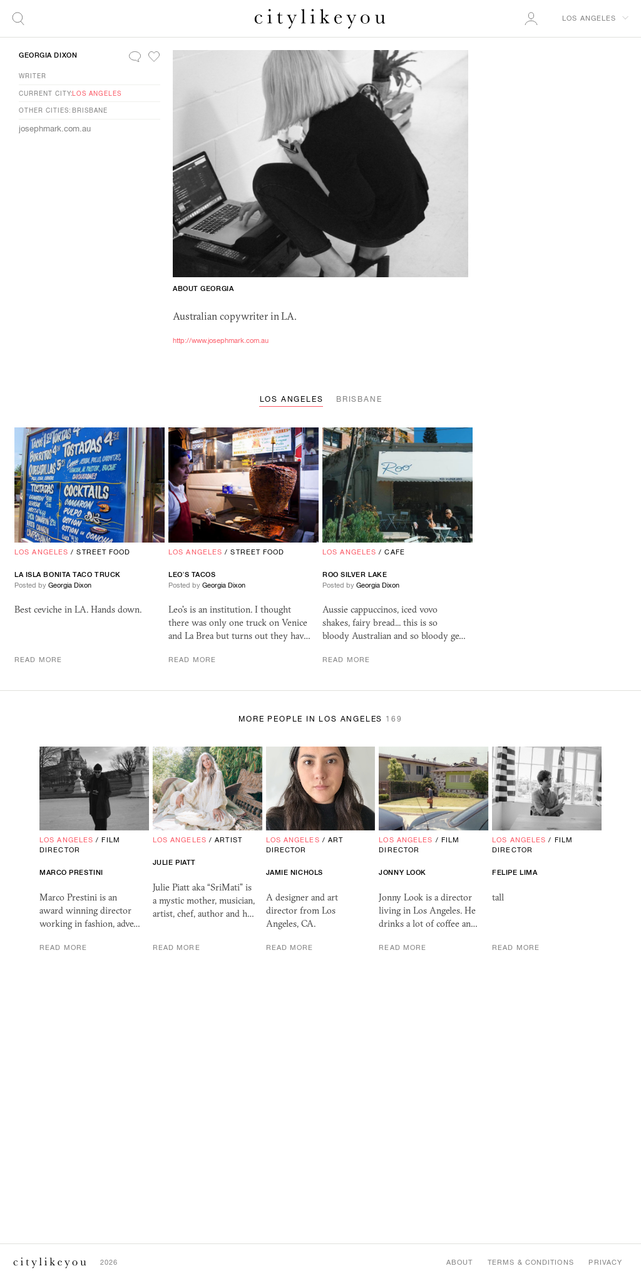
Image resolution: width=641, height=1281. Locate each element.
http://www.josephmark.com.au (221, 340)
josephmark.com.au (55, 128)
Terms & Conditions (530, 1262)
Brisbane (90, 110)
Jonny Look (402, 872)
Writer (32, 75)
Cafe (394, 552)
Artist (228, 840)
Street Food (103, 552)
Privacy (605, 1262)
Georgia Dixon (48, 55)
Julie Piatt (174, 862)
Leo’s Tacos (192, 574)
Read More (38, 659)
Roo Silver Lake (354, 574)
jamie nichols (294, 872)
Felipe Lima (514, 872)
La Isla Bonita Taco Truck (67, 574)
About (459, 1262)
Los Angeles (96, 93)
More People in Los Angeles (320, 719)
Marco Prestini (71, 872)
